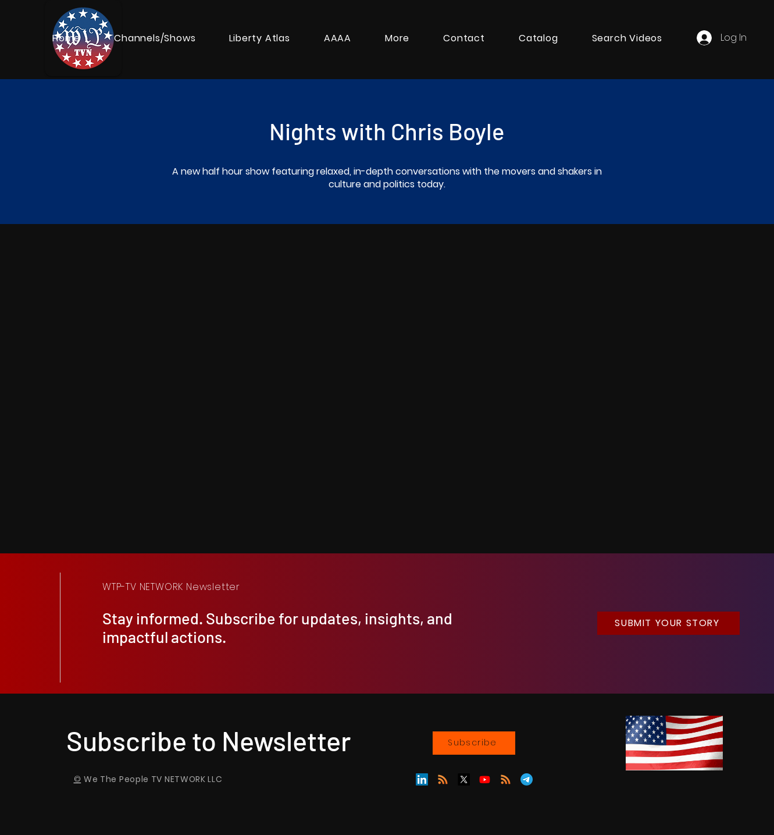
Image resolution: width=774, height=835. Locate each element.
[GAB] (443, 779)
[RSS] (506, 779)
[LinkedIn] (422, 779)
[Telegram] (526, 779)
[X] (464, 779)
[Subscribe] (474, 743)
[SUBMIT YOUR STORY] (668, 623)
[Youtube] (485, 779)
